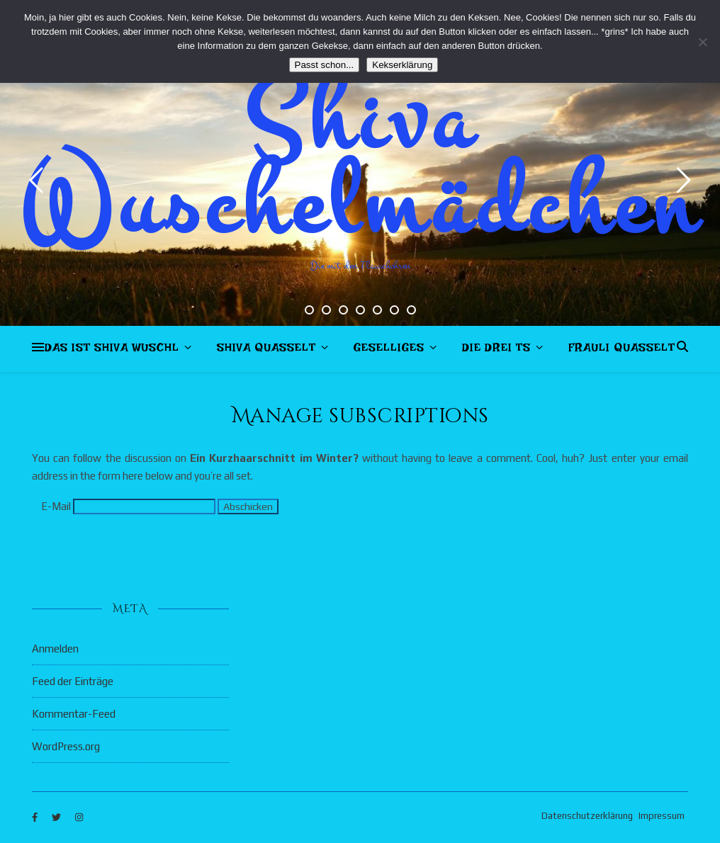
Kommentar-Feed (74, 714)
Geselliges (389, 350)
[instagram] (79, 818)
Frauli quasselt (621, 350)
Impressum (662, 815)
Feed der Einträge (72, 681)
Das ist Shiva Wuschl (112, 350)
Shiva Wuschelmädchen (360, 163)
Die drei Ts (496, 350)
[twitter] (57, 818)
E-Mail (56, 506)
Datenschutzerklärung (587, 815)
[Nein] (702, 42)
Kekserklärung (402, 65)
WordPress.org (66, 746)
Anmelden (55, 649)
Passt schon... (324, 65)
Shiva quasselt (266, 350)
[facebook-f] (36, 818)
